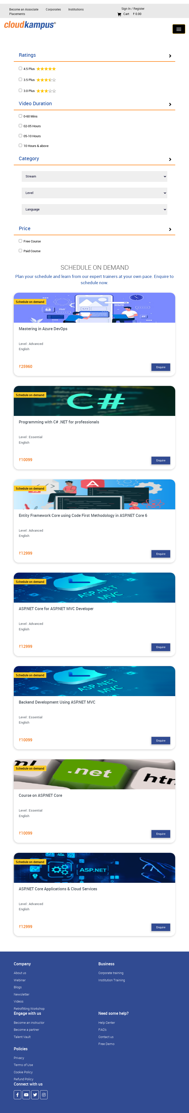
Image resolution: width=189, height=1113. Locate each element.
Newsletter (21, 994)
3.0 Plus (37, 90)
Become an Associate (23, 9)
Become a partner (26, 1029)
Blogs (18, 987)
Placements (17, 14)
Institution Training (111, 980)
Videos (19, 1001)
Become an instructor (29, 1022)
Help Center (106, 1022)
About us (20, 973)
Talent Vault (22, 1037)
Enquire (160, 367)
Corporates (53, 9)
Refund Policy (23, 1079)
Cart (129, 14)
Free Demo (106, 1044)
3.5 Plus (37, 79)
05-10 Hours (30, 136)
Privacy (19, 1058)
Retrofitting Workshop (29, 1008)
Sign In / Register (132, 8)
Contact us (106, 1037)
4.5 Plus (37, 68)
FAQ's (102, 1029)
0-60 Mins (28, 116)
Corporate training (110, 973)
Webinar (20, 980)
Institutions (76, 9)
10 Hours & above (34, 145)
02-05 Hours (30, 126)
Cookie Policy (23, 1072)
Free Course (30, 241)
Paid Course (30, 251)
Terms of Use (23, 1065)
